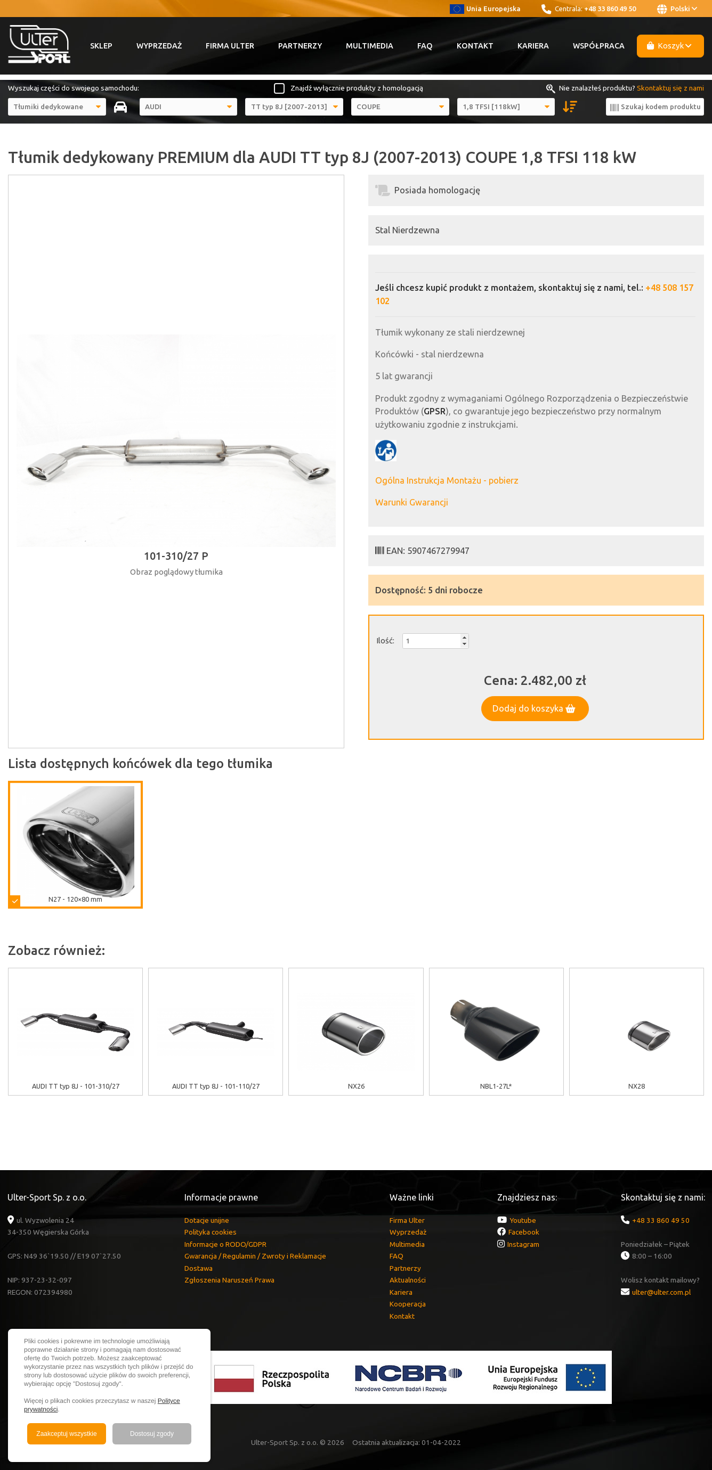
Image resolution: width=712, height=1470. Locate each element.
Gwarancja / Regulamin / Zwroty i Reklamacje (255, 1256)
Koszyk (669, 45)
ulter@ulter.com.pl (661, 1292)
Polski (677, 9)
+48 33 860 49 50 (610, 8)
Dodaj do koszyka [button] (534, 708)
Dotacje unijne (206, 1220)
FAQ (425, 46)
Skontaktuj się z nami (670, 88)
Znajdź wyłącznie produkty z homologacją (356, 88)
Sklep (101, 46)
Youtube (522, 1220)
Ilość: (385, 640)
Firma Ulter (230, 46)
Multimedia (369, 46)
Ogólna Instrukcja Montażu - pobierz (447, 480)
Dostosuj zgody (152, 1434)
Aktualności (408, 1280)
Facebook (523, 1232)
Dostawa (198, 1268)
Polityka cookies (210, 1232)
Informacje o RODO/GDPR (225, 1244)
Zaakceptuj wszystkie (66, 1434)
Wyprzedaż (159, 46)
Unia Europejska (485, 8)
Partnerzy (300, 46)
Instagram (523, 1244)
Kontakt (475, 46)
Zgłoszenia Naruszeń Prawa (229, 1280)
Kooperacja (408, 1304)
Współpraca (599, 46)
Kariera (533, 46)
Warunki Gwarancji (411, 502)
